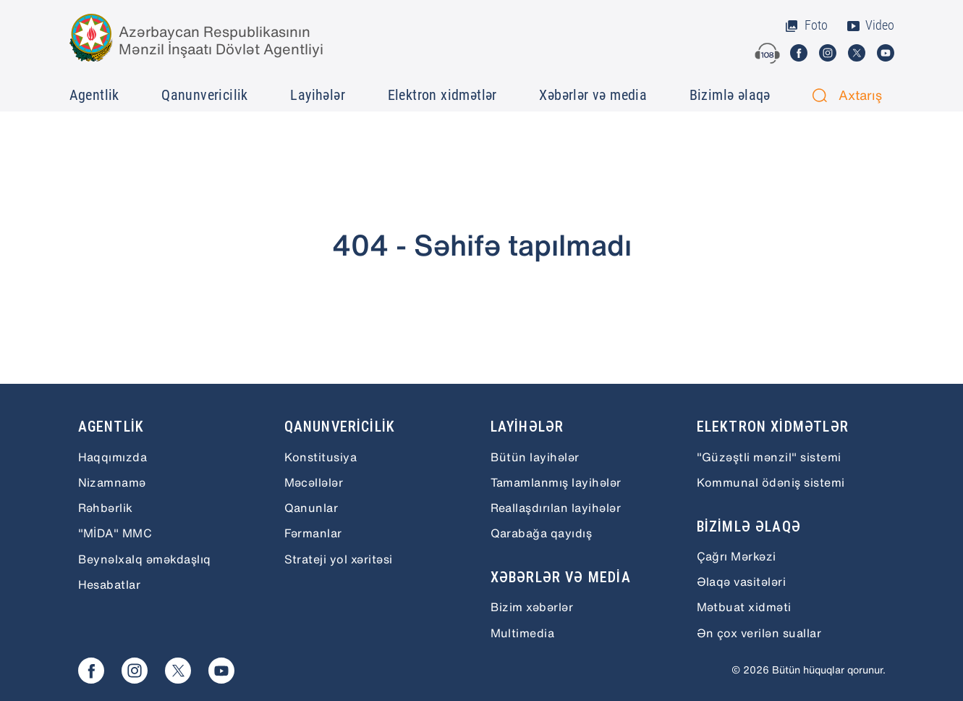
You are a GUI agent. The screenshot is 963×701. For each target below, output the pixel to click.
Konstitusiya (320, 457)
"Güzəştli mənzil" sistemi (769, 457)
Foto (806, 25)
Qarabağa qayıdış (542, 533)
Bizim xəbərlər (532, 607)
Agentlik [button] (94, 95)
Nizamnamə (112, 482)
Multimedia (523, 633)
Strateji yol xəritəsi (338, 559)
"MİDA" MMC (115, 533)
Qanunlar (311, 507)
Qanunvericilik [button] (204, 95)
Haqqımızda (113, 457)
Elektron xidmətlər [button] (442, 95)
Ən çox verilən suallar (759, 633)
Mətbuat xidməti (744, 607)
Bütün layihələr (535, 457)
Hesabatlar (109, 584)
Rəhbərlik (105, 507)
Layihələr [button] (317, 95)
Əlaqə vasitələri (741, 581)
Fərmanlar (313, 533)
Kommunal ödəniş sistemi (771, 482)
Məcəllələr (314, 482)
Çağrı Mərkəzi (736, 556)
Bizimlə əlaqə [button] (730, 95)
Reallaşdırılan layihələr (556, 507)
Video (869, 25)
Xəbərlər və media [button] (593, 95)
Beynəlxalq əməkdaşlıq (144, 559)
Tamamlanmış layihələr (556, 482)
